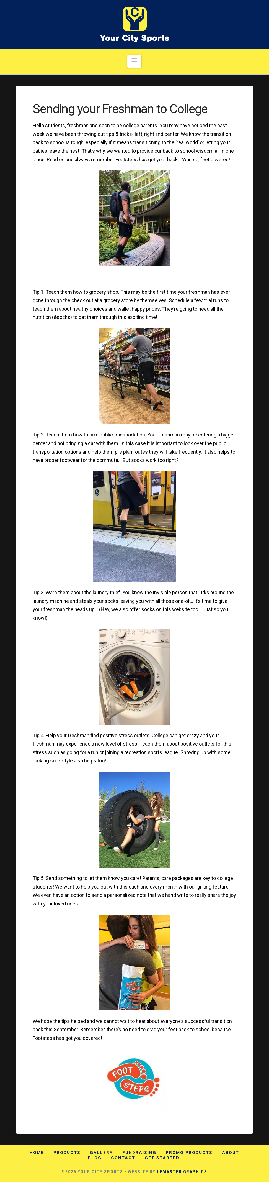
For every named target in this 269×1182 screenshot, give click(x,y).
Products (67, 1152)
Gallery (101, 1152)
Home (37, 1152)
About (230, 1152)
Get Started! (163, 1157)
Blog (95, 1157)
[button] (134, 61)
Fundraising (139, 1152)
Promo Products (189, 1152)
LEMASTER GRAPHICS (182, 1172)
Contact (123, 1157)
